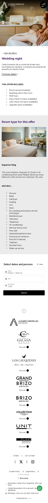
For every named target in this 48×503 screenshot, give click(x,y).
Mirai (29, 498)
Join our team (30, 456)
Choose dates (9, 74)
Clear (40, 264)
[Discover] (28, 347)
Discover (22, 347)
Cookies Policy (14, 471)
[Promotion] (25, 286)
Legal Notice (30, 471)
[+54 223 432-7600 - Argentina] (45, 12)
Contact (16, 456)
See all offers (10, 53)
